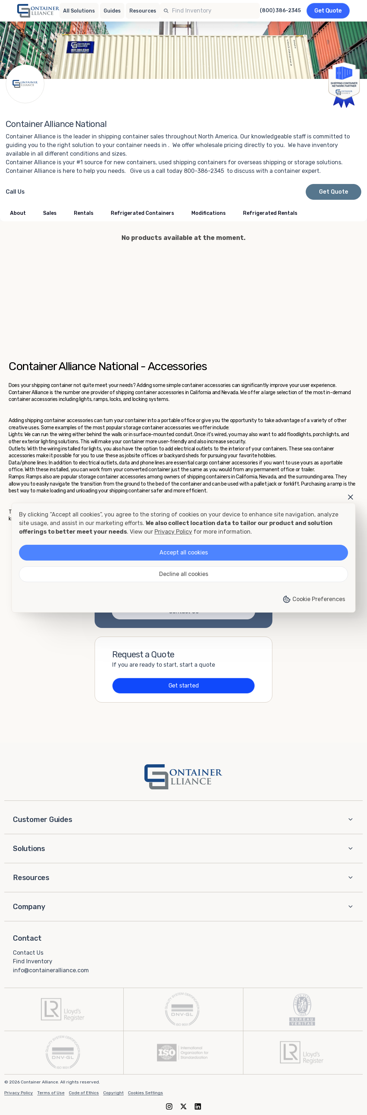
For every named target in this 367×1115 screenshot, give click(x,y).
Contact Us (28, 952)
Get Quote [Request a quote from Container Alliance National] (333, 191)
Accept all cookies (183, 552)
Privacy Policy (18, 1092)
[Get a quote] (328, 11)
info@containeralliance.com (51, 970)
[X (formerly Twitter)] (183, 1106)
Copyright (113, 1092)
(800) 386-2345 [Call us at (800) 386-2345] (280, 10)
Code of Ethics (84, 1092)
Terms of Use (51, 1092)
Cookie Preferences (313, 599)
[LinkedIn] (198, 1106)
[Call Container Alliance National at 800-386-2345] (15, 192)
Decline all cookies (183, 574)
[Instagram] (169, 1106)
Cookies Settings (145, 1092)
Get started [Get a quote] (183, 685)
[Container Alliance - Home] (183, 776)
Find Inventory (32, 961)
